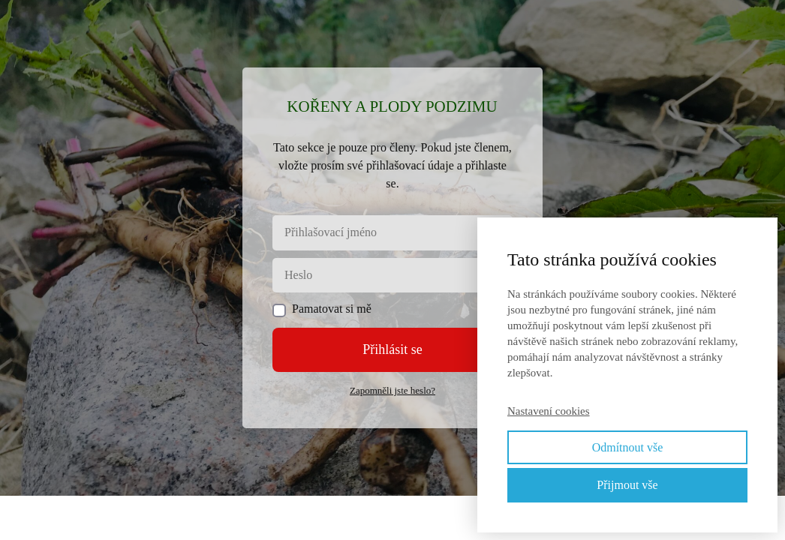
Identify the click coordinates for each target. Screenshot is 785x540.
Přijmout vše (627, 484)
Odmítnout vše (627, 447)
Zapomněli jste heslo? (392, 390)
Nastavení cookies (548, 411)
